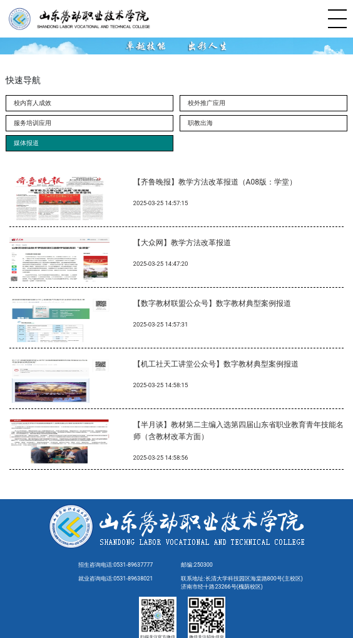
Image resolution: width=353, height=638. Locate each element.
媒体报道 (26, 142)
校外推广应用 (206, 102)
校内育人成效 (32, 102)
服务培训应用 (32, 122)
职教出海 (200, 122)
